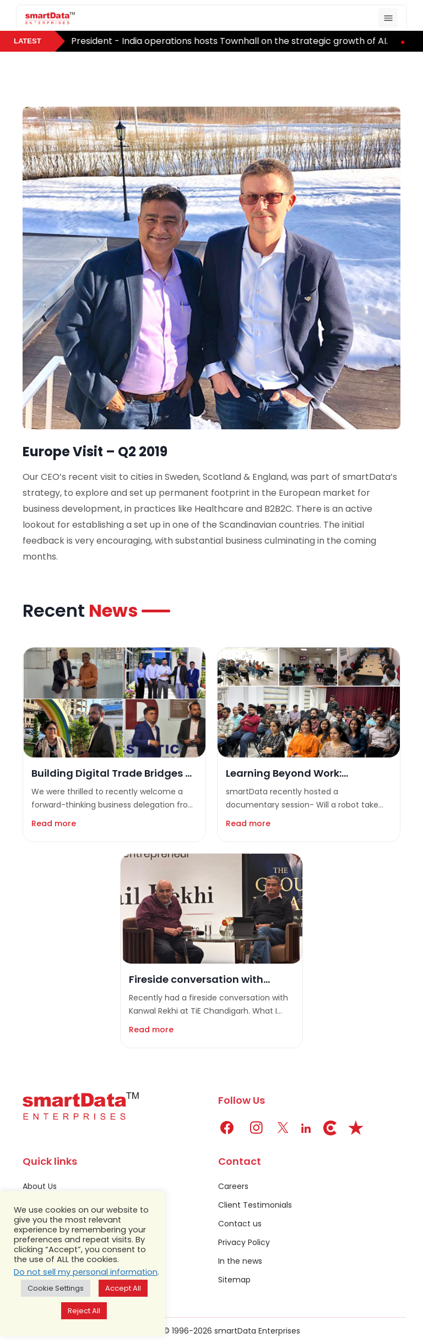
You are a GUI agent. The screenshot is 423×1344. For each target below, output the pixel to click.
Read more (53, 823)
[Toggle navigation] (388, 17)
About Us (40, 1186)
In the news (240, 1260)
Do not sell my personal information (86, 1271)
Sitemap (234, 1279)
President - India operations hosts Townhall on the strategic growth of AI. (234, 41)
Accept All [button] (123, 1288)
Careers (233, 1186)
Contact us (240, 1223)
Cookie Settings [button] (56, 1288)
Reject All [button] (84, 1311)
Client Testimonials (255, 1204)
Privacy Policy (244, 1242)
